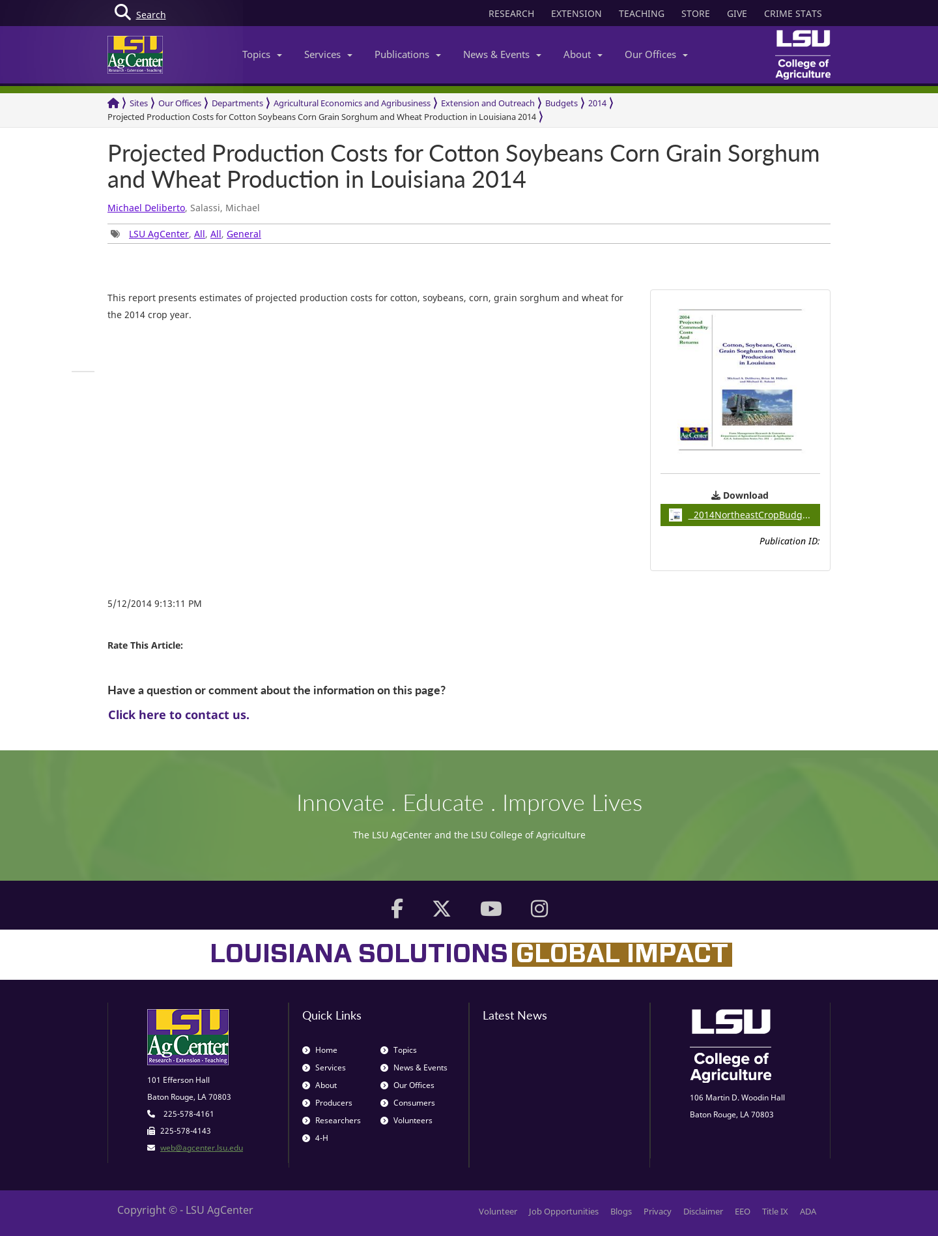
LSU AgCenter (159, 234)
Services (328, 54)
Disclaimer (703, 1211)
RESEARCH (511, 13)
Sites (139, 103)
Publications (408, 54)
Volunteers (406, 1120)
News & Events (502, 54)
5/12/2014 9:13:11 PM (154, 603)
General (244, 234)
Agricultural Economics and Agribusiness (352, 103)
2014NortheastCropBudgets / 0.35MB (745, 515)
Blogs (621, 1211)
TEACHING (641, 13)
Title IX (775, 1211)
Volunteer (498, 1211)
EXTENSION (576, 13)
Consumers (407, 1102)
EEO (742, 1211)
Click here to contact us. (178, 714)
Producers (327, 1102)
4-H (315, 1137)
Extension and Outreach (488, 103)
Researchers (331, 1120)
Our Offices (656, 54)
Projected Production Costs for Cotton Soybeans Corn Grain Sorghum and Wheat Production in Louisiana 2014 (321, 117)
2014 (597, 103)
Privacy (658, 1211)
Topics (262, 54)
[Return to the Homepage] (113, 103)
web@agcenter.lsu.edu (201, 1147)
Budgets (561, 103)
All (199, 234)
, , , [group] (186, 234)
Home (319, 1049)
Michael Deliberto (146, 207)
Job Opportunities (564, 1211)
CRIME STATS (793, 13)
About (583, 54)
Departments (237, 103)
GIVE (737, 13)
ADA (808, 1211)
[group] (83, 371)
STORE (695, 13)
